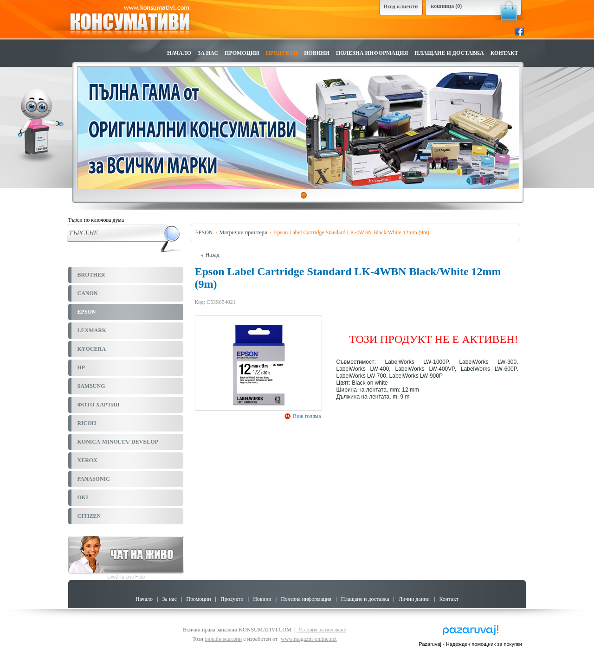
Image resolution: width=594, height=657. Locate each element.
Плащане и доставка (449, 53)
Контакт (504, 53)
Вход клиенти (401, 6)
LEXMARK (92, 330)
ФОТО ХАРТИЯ (98, 404)
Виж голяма (306, 416)
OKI (82, 497)
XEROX (87, 460)
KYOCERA (91, 349)
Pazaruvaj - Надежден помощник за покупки (470, 644)
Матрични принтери (244, 232)
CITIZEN (89, 516)
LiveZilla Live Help (126, 577)
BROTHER (91, 274)
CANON (87, 293)
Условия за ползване (321, 629)
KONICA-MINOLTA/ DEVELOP (117, 441)
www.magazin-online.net (309, 639)
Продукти (282, 53)
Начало (179, 53)
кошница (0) (446, 6)
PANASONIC (93, 479)
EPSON (86, 312)
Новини (316, 53)
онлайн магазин (223, 639)
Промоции (242, 53)
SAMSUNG (91, 386)
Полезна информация (372, 53)
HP (81, 367)
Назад (210, 254)
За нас (208, 53)
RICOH (87, 423)
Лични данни (414, 599)
